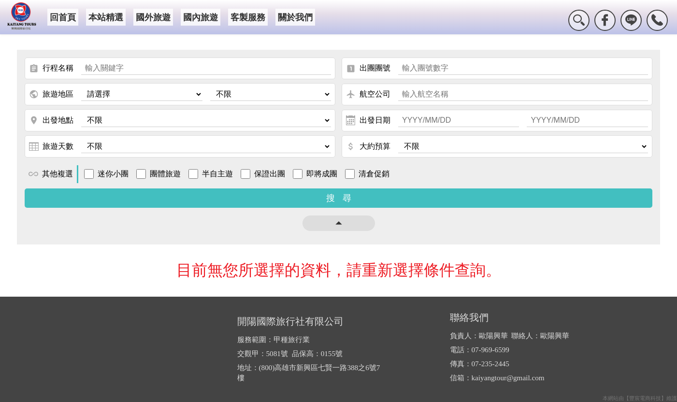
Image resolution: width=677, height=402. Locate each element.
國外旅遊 (153, 17)
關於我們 (295, 17)
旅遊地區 (51, 94)
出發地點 (51, 120)
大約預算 (368, 146)
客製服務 (247, 17)
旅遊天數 (51, 146)
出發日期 (368, 120)
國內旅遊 (200, 17)
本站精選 (105, 17)
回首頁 (63, 17)
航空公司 (368, 94)
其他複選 (51, 174)
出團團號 (368, 68)
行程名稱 (51, 68)
